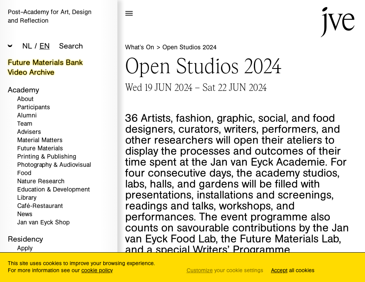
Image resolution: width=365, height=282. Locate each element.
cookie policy (97, 270)
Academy (23, 89)
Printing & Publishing (46, 157)
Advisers (29, 132)
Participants (33, 107)
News (24, 214)
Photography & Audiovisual (54, 165)
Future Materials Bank (45, 62)
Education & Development (53, 189)
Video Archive (31, 72)
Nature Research (41, 181)
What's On (140, 47)
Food (24, 173)
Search (71, 46)
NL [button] (27, 46)
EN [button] (45, 46)
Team (24, 124)
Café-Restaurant (40, 206)
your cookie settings (225, 271)
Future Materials (40, 148)
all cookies (293, 271)
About (25, 99)
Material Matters (40, 140)
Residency (25, 239)
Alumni (27, 115)
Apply (24, 248)
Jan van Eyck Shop (43, 222)
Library (26, 198)
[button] (10, 46)
